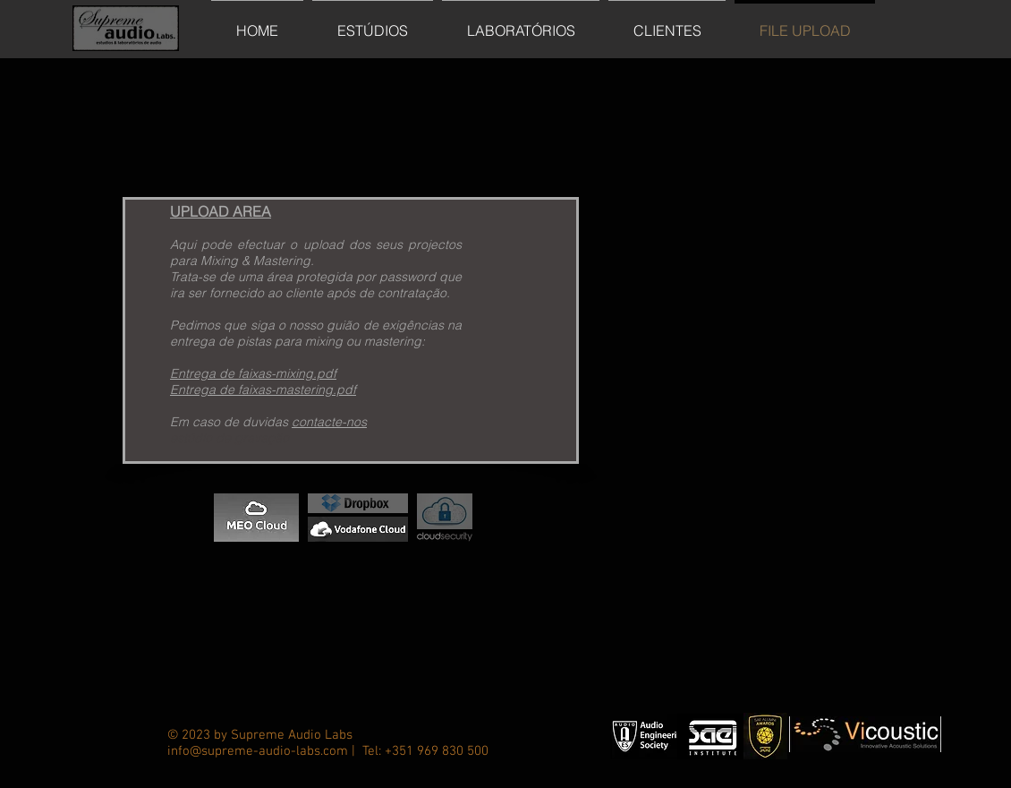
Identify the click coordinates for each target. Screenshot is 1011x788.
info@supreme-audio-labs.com (257, 751)
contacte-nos (329, 422)
